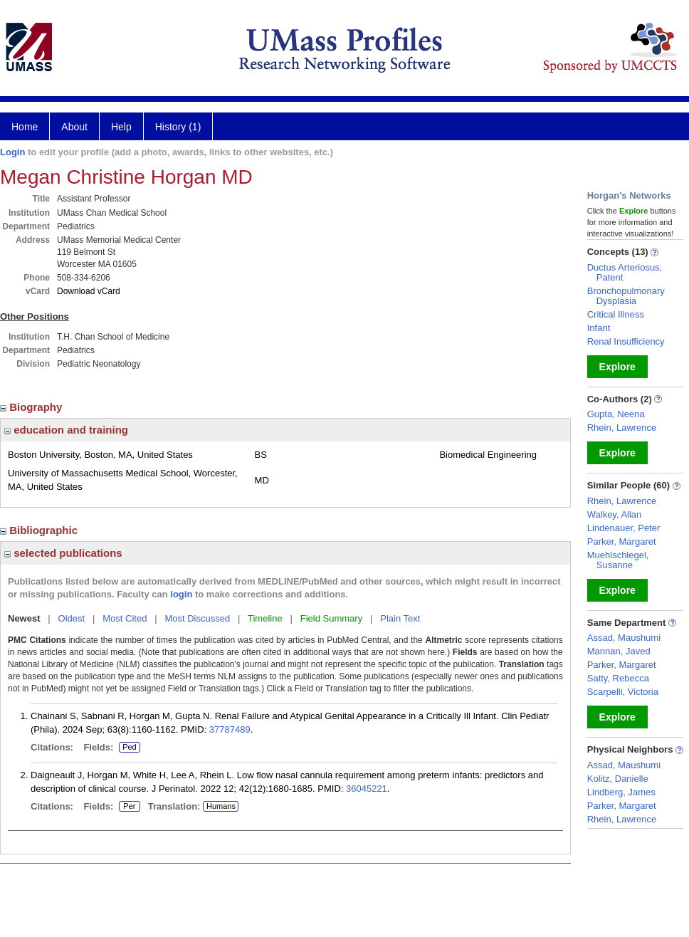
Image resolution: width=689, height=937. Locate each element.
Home (24, 126)
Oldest (71, 618)
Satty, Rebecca (618, 678)
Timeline (265, 618)
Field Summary (331, 618)
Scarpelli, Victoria (622, 691)
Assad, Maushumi (624, 637)
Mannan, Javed (619, 651)
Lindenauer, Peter (624, 528)
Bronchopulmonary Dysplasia (626, 296)
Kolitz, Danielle (617, 778)
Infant (599, 328)
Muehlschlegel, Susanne (618, 560)
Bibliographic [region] (40, 530)
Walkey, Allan (614, 514)
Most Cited (124, 618)
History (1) (178, 126)
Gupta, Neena (616, 414)
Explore (617, 366)
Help (121, 126)
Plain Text (400, 618)
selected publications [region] (63, 553)
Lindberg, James (621, 792)
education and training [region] (66, 430)
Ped (128, 748)
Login (12, 152)
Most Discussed (197, 618)
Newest (24, 618)
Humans (221, 806)
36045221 (366, 788)
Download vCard (88, 291)
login (181, 594)
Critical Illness (615, 314)
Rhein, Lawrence (622, 427)
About (74, 126)
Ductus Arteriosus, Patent (625, 272)
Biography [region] (32, 407)
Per (129, 807)
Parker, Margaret (621, 541)
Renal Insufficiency (626, 341)
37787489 (230, 729)
